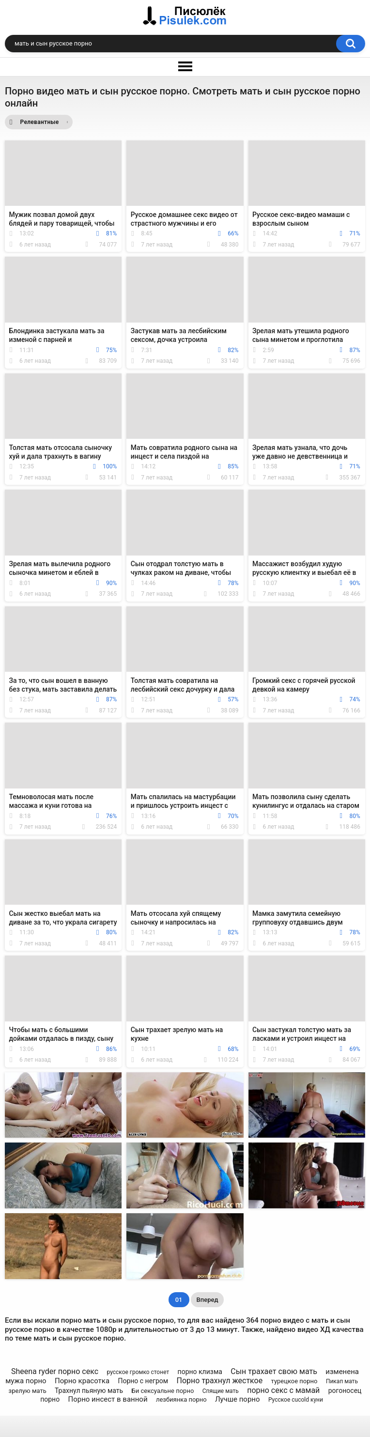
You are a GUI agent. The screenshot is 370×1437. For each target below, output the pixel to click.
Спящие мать (220, 1391)
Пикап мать (342, 1381)
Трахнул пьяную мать (89, 1390)
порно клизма (200, 1371)
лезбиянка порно (181, 1399)
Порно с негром (143, 1381)
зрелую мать (27, 1390)
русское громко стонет (138, 1372)
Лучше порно (237, 1399)
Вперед (207, 1299)
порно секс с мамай (283, 1390)
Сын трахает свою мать (274, 1371)
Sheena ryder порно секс (54, 1371)
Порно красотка (82, 1380)
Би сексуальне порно (163, 1390)
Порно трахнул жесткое (220, 1380)
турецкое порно (294, 1381)
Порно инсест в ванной (108, 1399)
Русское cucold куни (295, 1399)
